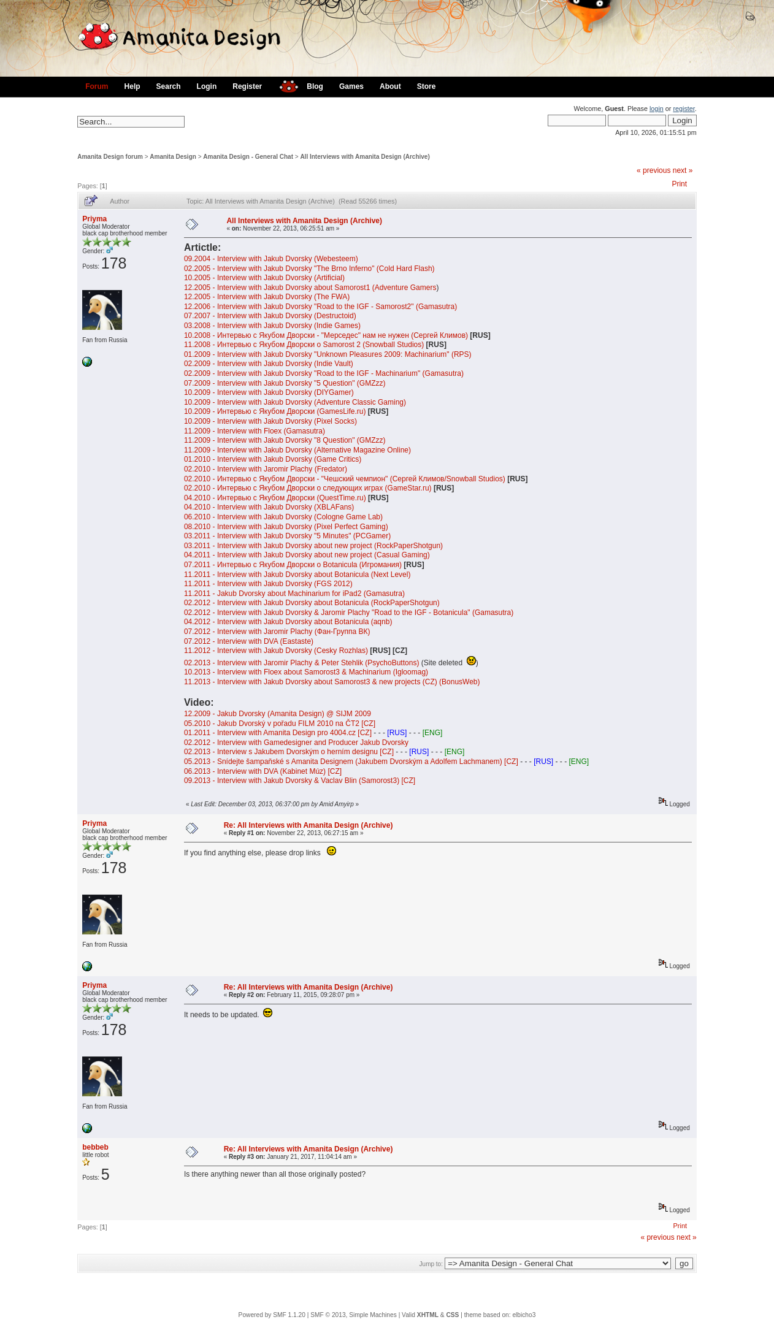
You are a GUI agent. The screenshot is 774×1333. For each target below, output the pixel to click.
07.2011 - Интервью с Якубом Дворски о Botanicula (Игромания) (294, 564)
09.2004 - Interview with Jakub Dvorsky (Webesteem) (271, 258)
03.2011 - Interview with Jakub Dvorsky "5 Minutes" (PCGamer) (287, 536)
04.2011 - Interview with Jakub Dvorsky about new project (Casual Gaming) (307, 555)
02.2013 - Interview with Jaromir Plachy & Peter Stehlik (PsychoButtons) (302, 663)
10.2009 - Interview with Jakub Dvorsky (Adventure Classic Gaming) (295, 402)
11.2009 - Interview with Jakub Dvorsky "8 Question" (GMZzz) (285, 440)
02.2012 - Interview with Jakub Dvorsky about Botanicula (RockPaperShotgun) (312, 602)
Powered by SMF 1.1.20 (272, 1315)
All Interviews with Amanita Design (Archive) (364, 156)
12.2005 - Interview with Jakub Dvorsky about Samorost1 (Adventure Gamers (310, 287)
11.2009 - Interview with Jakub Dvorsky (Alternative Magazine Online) (297, 450)
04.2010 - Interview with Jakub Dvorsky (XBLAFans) (269, 507)
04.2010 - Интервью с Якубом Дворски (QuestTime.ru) (275, 498)
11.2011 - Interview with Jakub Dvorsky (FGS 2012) (268, 583)
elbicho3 (523, 1315)
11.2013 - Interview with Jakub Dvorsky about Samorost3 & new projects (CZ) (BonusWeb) (332, 682)
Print (679, 184)
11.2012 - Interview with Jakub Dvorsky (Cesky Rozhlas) (276, 650)
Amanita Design (173, 156)
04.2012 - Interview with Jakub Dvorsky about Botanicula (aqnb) (288, 621)
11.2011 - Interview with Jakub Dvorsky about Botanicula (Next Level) (297, 574)
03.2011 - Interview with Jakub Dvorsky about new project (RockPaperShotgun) (313, 545)
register (683, 108)
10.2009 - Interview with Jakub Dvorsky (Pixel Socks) (270, 421)
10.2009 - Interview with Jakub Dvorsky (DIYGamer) (269, 392)
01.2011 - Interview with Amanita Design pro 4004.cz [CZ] (278, 732)
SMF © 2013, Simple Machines (353, 1315)
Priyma (94, 219)
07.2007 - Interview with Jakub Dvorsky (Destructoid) (270, 315)
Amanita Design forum (110, 156)
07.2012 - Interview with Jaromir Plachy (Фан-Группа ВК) (277, 631)
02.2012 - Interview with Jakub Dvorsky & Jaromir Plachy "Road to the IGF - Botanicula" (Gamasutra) (348, 612)
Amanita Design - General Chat (248, 156)
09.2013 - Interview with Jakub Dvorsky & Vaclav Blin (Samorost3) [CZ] (299, 780)
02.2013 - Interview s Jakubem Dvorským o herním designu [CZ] (289, 751)
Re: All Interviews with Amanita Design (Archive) (308, 825)
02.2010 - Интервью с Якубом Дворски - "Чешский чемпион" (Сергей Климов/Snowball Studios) (344, 479)
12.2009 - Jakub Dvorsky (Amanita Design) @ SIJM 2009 (277, 713)
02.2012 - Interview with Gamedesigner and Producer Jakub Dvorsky (296, 742)
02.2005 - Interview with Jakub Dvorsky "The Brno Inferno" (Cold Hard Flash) (309, 268)
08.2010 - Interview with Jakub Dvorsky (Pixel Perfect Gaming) (286, 526)
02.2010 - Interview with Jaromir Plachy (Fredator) (265, 469)
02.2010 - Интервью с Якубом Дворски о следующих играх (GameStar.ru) (309, 488)
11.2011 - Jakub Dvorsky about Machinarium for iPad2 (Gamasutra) (294, 593)
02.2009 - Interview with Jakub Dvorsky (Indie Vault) (268, 363)
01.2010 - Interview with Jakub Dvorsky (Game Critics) (272, 459)
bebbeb (95, 1147)
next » (683, 170)
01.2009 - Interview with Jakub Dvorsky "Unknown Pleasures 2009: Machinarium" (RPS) (328, 354)
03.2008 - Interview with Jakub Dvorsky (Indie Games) (272, 325)
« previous (653, 170)
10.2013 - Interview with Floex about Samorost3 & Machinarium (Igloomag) (306, 672)
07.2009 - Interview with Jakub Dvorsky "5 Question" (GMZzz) (285, 383)
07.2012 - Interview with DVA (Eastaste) (248, 641)
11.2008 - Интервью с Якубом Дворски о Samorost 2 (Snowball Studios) (304, 344)
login (656, 108)
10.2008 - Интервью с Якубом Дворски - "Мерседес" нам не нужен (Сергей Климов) (326, 335)
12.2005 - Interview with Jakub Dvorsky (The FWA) (267, 296)
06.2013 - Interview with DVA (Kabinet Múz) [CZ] (263, 771)
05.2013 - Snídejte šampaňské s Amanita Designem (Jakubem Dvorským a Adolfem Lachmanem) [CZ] (351, 761)
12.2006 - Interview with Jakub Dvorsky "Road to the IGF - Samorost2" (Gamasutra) (320, 306)
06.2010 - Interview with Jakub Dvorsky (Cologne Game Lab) (283, 517)
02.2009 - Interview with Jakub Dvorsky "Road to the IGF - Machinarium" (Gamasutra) (324, 373)
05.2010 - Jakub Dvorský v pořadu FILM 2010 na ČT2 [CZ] (279, 723)
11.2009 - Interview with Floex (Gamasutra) (254, 431)
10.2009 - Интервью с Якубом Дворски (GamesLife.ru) (275, 411)
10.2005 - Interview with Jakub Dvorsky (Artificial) (264, 277)
